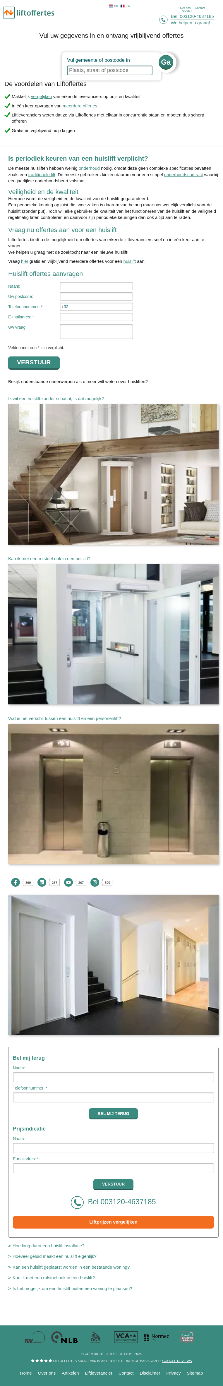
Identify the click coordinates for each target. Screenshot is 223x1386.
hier (24, 261)
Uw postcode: (20, 296)
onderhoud (89, 168)
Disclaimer (150, 1372)
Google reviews (177, 1361)
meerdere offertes (80, 105)
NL (114, 6)
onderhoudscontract (183, 174)
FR (126, 6)
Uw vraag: (17, 327)
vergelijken (41, 96)
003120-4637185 (197, 16)
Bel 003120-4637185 (113, 1202)
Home (26, 1372)
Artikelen (70, 1372)
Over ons (47, 1372)
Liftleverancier (98, 1372)
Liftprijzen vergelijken (113, 1221)
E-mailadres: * (21, 317)
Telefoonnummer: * (25, 306)
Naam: (14, 286)
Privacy (173, 1372)
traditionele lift (41, 174)
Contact (126, 1372)
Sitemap (195, 1372)
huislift (129, 261)
